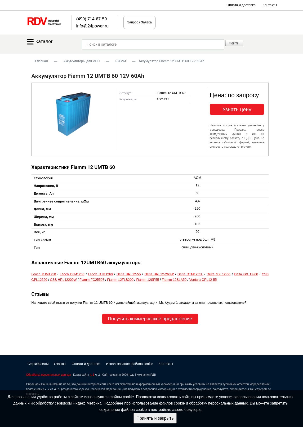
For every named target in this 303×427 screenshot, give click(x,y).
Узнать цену (237, 109)
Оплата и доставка (241, 5)
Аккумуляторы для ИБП (81, 61)
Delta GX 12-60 (246, 274)
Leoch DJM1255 (72, 274)
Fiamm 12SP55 (147, 280)
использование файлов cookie (158, 403)
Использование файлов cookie (129, 364)
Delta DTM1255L (190, 274)
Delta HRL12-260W (159, 274)
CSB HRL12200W (63, 280)
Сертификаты (38, 364)
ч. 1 (92, 374)
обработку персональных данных (218, 403)
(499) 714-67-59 (91, 19)
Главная (41, 61)
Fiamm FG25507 (92, 280)
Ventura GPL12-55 (203, 280)
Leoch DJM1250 (43, 274)
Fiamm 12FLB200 (120, 280)
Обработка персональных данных (48, 374)
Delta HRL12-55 (128, 274)
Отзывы (60, 364)
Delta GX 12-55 (219, 274)
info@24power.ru (92, 26)
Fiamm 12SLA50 (174, 280)
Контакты (270, 5)
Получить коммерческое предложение (150, 318)
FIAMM (120, 61)
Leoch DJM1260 (100, 274)
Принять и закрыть (155, 418)
